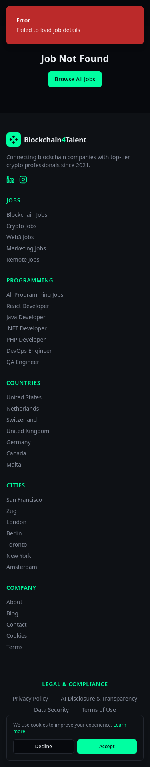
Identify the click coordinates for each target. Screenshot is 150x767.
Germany (18, 442)
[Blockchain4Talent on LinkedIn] (10, 180)
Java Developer (26, 317)
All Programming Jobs (35, 294)
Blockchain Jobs (26, 214)
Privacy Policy (30, 698)
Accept (107, 746)
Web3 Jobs (20, 237)
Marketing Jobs (26, 248)
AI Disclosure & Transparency (99, 698)
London (16, 522)
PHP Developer (26, 339)
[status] (75, 25)
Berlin (14, 533)
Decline (43, 746)
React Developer (27, 306)
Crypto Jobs (21, 226)
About (14, 602)
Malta (13, 464)
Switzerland (21, 419)
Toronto (16, 544)
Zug (11, 511)
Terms (14, 647)
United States (24, 397)
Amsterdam (21, 567)
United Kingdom (27, 431)
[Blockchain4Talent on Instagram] (23, 180)
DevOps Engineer (29, 350)
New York (18, 555)
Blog (12, 613)
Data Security (51, 709)
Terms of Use (99, 709)
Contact (16, 624)
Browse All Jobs (75, 79)
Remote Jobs (22, 259)
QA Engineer (22, 362)
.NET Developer (26, 328)
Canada (16, 453)
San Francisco (24, 499)
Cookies (16, 635)
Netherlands (22, 408)
